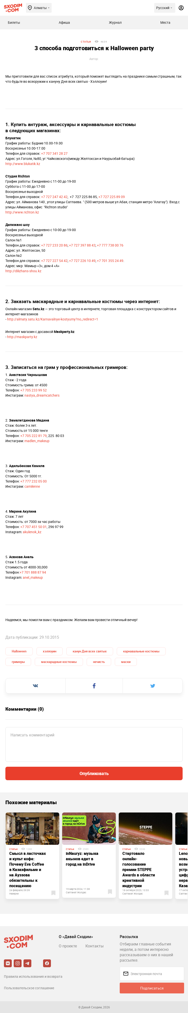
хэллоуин (49, 651)
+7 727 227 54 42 (54, 260)
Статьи (86, 41)
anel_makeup (33, 577)
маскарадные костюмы (59, 662)
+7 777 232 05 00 (33, 481)
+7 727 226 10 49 (82, 260)
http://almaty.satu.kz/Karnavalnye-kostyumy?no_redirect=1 (52, 319)
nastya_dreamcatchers (41, 395)
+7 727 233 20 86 (54, 245)
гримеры (18, 662)
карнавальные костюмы (141, 651)
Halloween (19, 651)
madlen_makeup (36, 440)
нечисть (99, 662)
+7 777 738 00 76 (110, 245)
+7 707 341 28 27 (54, 153)
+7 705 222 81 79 (33, 435)
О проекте (68, 946)
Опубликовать (94, 773)
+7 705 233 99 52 (33, 390)
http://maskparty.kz (22, 336)
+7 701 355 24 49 (110, 260)
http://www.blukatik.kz (22, 163)
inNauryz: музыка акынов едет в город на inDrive (82, 859)
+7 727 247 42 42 (54, 196)
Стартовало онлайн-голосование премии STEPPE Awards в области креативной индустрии (138, 869)
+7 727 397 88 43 (82, 245)
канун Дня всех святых (90, 651)
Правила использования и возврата (33, 976)
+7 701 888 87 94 (33, 572)
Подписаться (152, 988)
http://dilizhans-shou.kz (23, 271)
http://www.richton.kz (22, 212)
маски (125, 662)
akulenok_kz (32, 532)
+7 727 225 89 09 (111, 196)
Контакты (94, 946)
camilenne (32, 486)
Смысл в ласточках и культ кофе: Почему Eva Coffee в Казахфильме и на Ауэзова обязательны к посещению (27, 869)
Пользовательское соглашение (29, 988)
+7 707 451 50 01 (33, 526)
